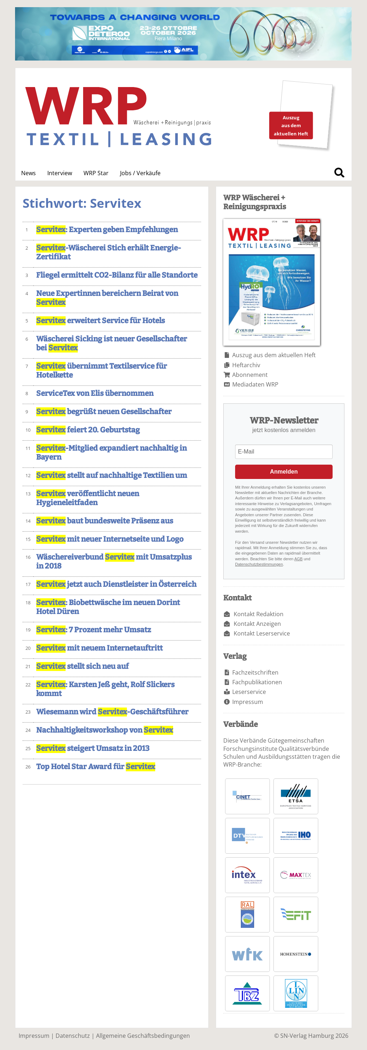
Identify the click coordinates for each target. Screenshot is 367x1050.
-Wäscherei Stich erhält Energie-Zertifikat (108, 253)
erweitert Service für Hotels (100, 320)
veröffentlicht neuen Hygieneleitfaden (87, 498)
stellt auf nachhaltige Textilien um (111, 475)
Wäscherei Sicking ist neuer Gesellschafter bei (111, 344)
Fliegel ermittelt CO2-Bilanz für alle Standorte (116, 275)
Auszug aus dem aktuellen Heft (274, 355)
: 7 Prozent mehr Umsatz (93, 629)
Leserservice (249, 692)
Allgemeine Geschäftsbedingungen (143, 1036)
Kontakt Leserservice (262, 633)
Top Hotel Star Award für (95, 766)
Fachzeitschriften (255, 672)
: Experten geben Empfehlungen (107, 229)
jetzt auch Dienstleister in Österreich (116, 584)
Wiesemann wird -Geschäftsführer (112, 712)
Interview (59, 173)
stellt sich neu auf (82, 666)
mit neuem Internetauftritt (99, 648)
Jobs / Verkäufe (140, 173)
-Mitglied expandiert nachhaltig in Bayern (111, 453)
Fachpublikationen (257, 682)
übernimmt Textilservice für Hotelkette (101, 371)
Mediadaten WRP (255, 384)
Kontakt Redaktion (258, 614)
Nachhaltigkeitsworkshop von (104, 730)
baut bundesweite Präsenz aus (104, 521)
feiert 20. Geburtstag (88, 430)
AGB (298, 559)
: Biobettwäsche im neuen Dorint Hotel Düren (108, 607)
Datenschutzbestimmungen (259, 564)
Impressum (247, 702)
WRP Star (96, 173)
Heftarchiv (246, 365)
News (28, 173)
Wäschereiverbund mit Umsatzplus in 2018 (114, 562)
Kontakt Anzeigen (257, 624)
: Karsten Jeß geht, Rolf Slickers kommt (105, 689)
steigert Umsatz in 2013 (92, 748)
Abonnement (250, 375)
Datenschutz (73, 1036)
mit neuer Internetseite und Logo (110, 539)
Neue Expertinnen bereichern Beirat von (107, 298)
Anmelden (283, 472)
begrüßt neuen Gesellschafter (104, 411)
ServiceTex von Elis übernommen (94, 393)
